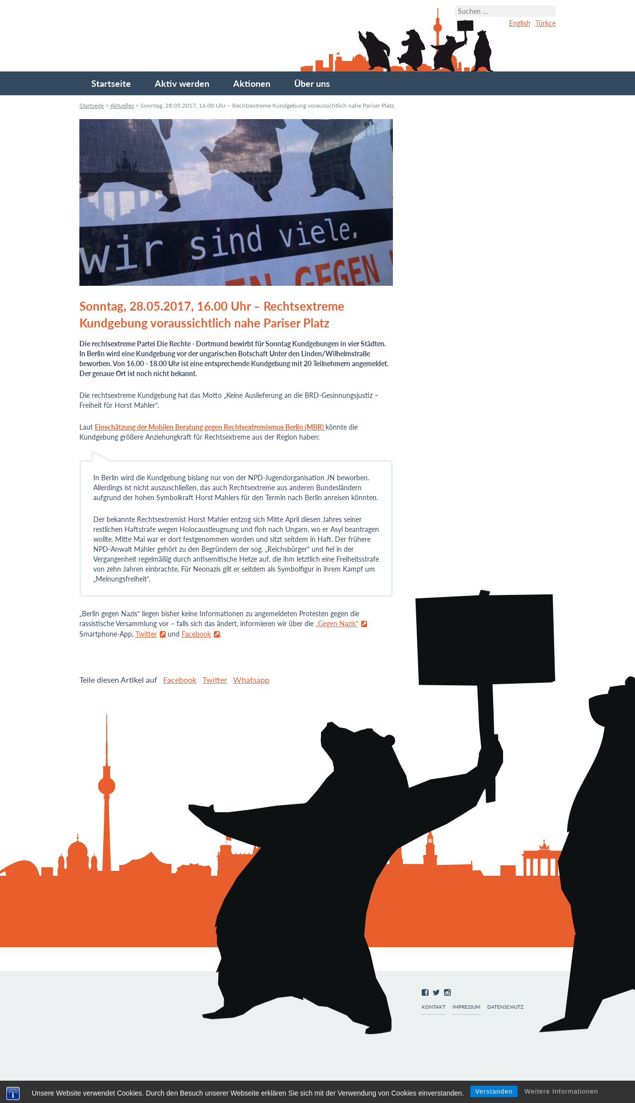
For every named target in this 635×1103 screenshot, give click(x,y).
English (519, 23)
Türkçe (545, 23)
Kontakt (433, 1007)
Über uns (312, 83)
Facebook (196, 634)
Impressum (466, 1007)
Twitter (146, 634)
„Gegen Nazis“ (337, 623)
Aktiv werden (182, 83)
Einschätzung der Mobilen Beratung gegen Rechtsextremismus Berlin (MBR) (210, 427)
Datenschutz (505, 1007)
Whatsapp (251, 679)
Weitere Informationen (561, 1091)
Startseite (111, 83)
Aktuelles (122, 105)
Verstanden (494, 1091)
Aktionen (251, 83)
